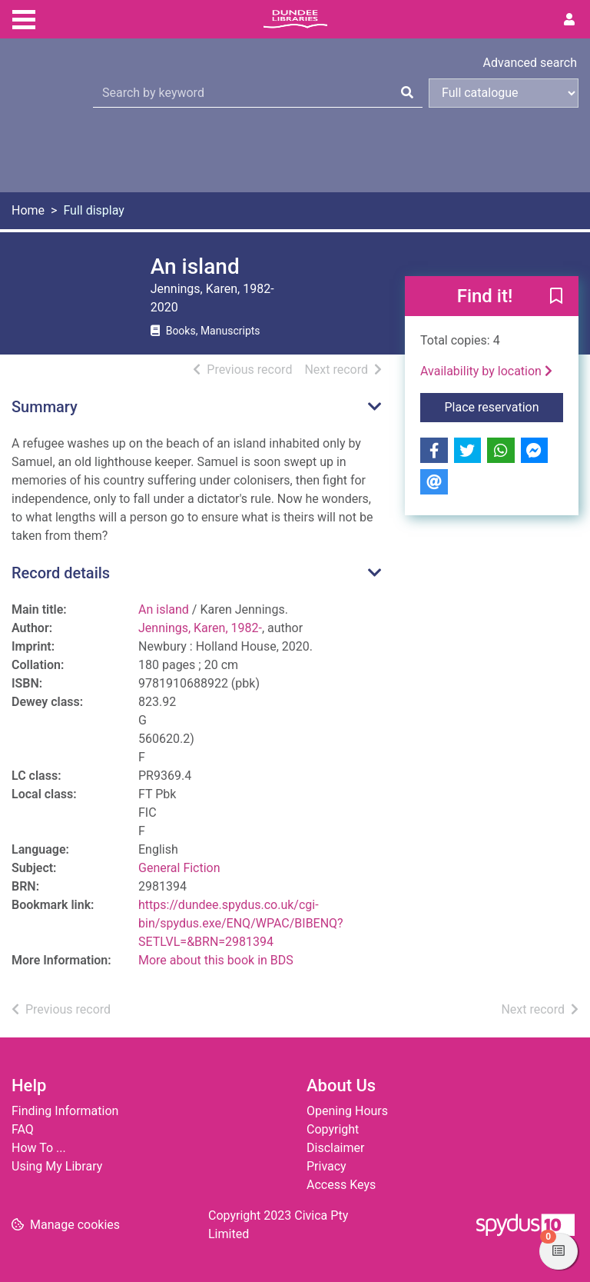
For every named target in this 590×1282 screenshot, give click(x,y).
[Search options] (503, 93)
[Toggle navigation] (23, 17)
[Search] (407, 93)
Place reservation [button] (504, 406)
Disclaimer (335, 1147)
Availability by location (486, 371)
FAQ (23, 1129)
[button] (556, 297)
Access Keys (341, 1184)
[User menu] (569, 20)
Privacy (326, 1166)
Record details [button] (61, 573)
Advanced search (530, 62)
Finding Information (65, 1111)
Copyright (333, 1129)
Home (28, 210)
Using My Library (57, 1166)
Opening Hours (347, 1111)
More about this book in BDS (215, 960)
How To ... (39, 1147)
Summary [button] (45, 407)
